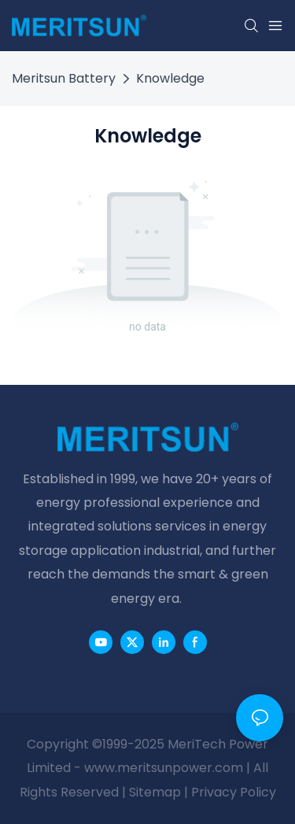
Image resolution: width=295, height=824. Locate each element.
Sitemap (155, 792)
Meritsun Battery (64, 78)
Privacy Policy (233, 792)
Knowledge (170, 78)
